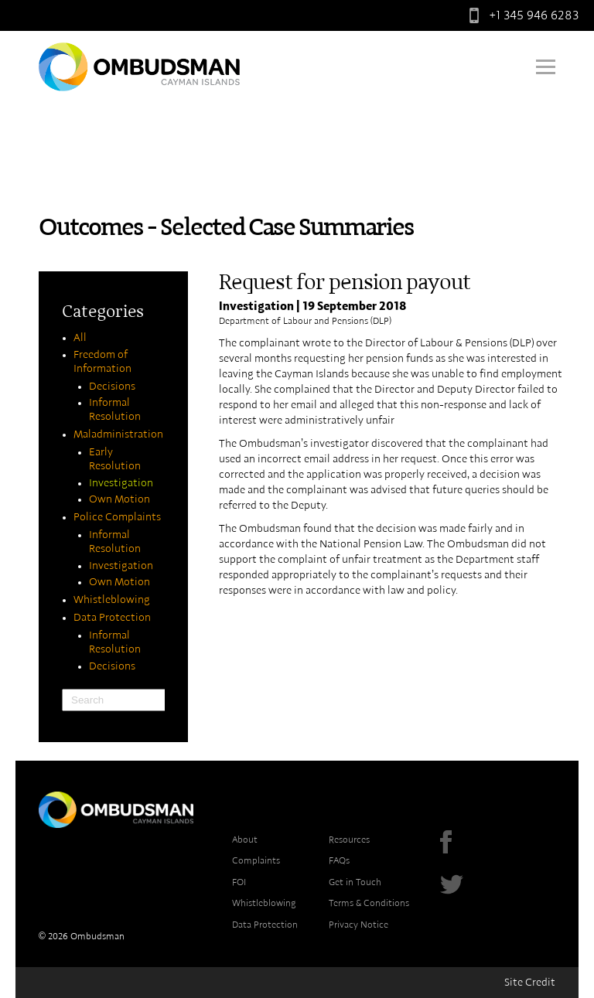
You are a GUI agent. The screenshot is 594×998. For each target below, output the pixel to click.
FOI (239, 882)
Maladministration (118, 434)
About (245, 839)
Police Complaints (117, 517)
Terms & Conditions (369, 903)
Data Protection (112, 617)
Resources (349, 839)
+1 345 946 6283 (521, 15)
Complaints (256, 860)
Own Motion (119, 499)
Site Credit (529, 982)
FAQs (339, 860)
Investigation (121, 483)
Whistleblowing (111, 599)
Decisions (112, 386)
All (80, 337)
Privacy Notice (358, 924)
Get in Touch (355, 882)
